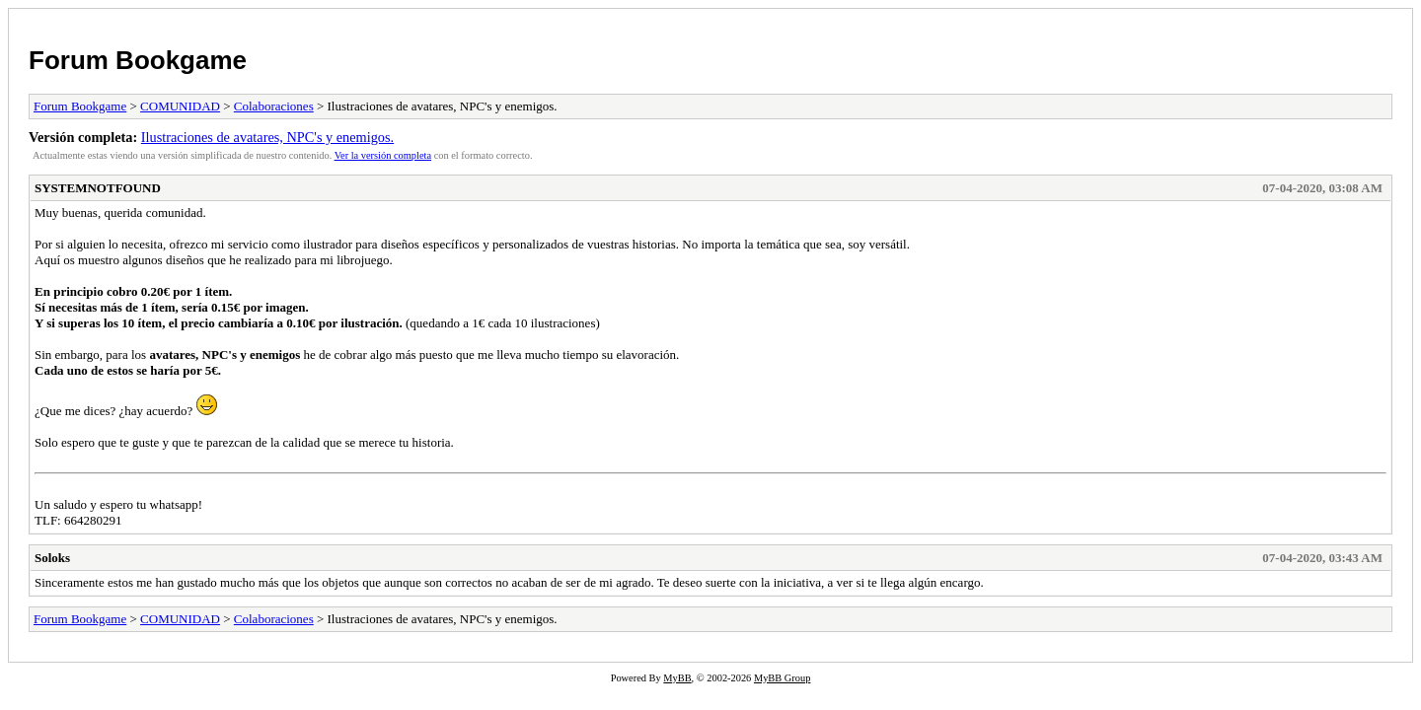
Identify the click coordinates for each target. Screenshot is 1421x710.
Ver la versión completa (383, 155)
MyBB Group (782, 678)
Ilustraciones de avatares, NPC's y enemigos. (267, 137)
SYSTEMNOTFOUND (98, 187)
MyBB (677, 678)
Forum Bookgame (138, 60)
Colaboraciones (274, 106)
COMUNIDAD (180, 106)
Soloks (52, 557)
